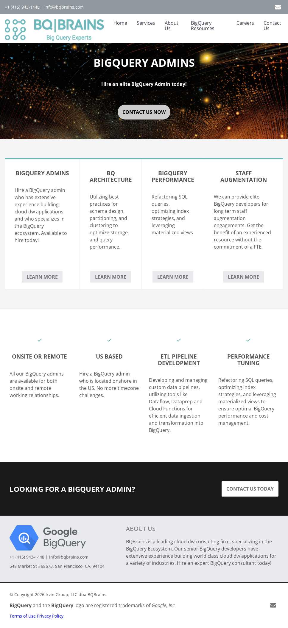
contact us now (144, 112)
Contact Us (272, 26)
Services (146, 23)
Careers (245, 23)
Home (120, 23)
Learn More (42, 277)
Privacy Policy (50, 616)
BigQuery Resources (202, 26)
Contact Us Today (250, 489)
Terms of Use (23, 616)
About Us (171, 26)
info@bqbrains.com (64, 7)
